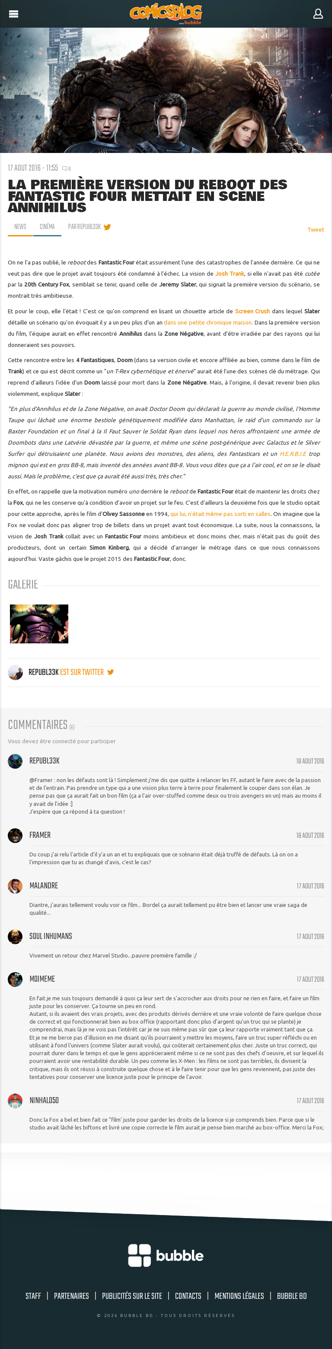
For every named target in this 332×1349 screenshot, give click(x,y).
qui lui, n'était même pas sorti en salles (220, 513)
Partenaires (71, 1296)
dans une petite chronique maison (208, 322)
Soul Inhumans (50, 936)
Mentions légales (239, 1296)
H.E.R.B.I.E (294, 453)
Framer (40, 835)
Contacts (188, 1296)
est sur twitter (87, 672)
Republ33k (34, 672)
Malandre (43, 886)
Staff (33, 1296)
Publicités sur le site (132, 1296)
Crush (262, 311)
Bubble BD (292, 1296)
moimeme (42, 979)
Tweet (315, 229)
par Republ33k (86, 227)
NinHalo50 (44, 1101)
